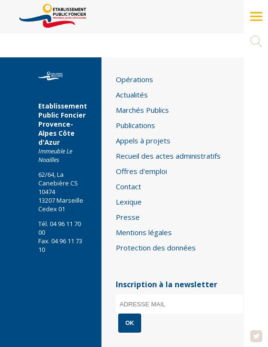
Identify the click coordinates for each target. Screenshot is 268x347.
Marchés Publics (142, 110)
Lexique (129, 201)
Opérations (134, 79)
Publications (135, 125)
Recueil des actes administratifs (168, 156)
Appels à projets (143, 140)
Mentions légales (144, 232)
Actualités (132, 94)
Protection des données (156, 247)
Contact (128, 186)
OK (129, 323)
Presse (128, 217)
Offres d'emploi (141, 171)
